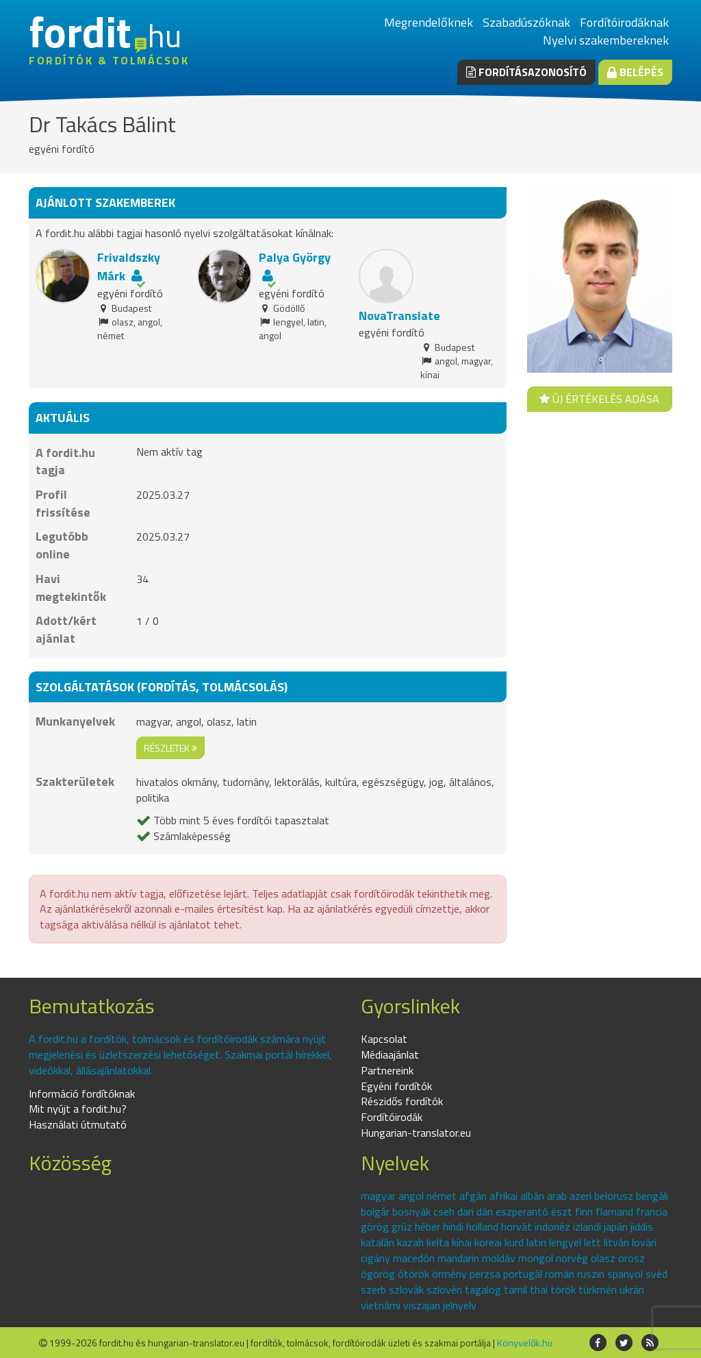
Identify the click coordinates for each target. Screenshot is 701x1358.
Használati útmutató (78, 1124)
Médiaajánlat (390, 1054)
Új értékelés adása (599, 399)
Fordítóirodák (391, 1117)
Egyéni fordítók (396, 1086)
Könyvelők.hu (524, 1342)
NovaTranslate (399, 315)
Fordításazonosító (526, 72)
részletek (170, 748)
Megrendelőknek (428, 22)
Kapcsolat (384, 1038)
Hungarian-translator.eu (416, 1132)
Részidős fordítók (402, 1101)
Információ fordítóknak (82, 1093)
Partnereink (387, 1070)
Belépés (635, 72)
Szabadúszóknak (526, 22)
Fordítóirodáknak (624, 22)
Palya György (295, 257)
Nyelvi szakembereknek (606, 40)
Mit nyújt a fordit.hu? (78, 1108)
